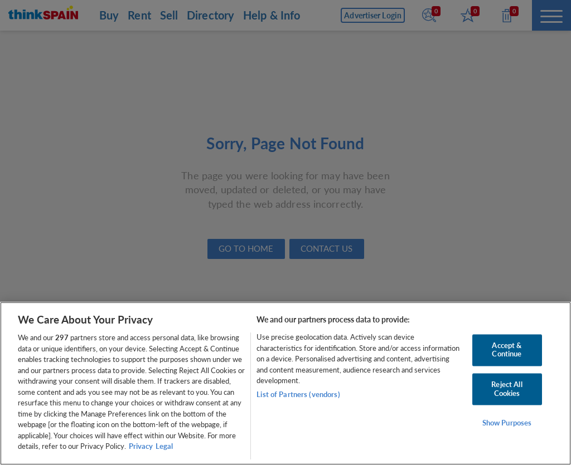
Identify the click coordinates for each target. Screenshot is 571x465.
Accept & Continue (506, 350)
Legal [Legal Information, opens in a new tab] (164, 446)
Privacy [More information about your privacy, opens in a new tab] (141, 446)
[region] (285, 383)
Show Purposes (507, 423)
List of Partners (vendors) (298, 394)
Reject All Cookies (506, 389)
